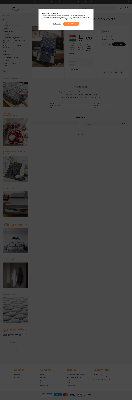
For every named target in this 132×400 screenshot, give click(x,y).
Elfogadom (70, 23)
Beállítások (56, 24)
